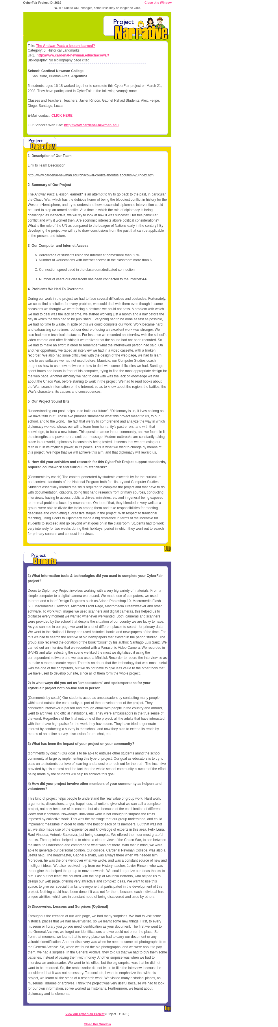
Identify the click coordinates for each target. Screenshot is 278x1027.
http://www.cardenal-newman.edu (91, 125)
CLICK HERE (62, 116)
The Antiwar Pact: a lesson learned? (65, 46)
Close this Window (158, 2)
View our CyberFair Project (84, 1014)
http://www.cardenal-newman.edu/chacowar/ (72, 55)
